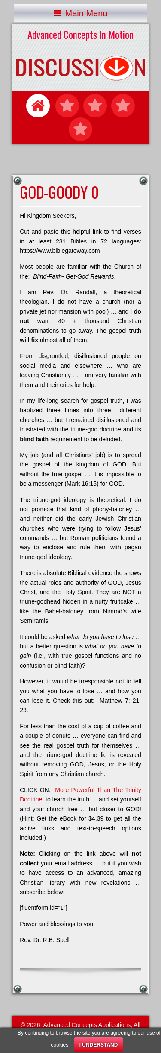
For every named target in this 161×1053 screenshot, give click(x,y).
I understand (98, 1045)
